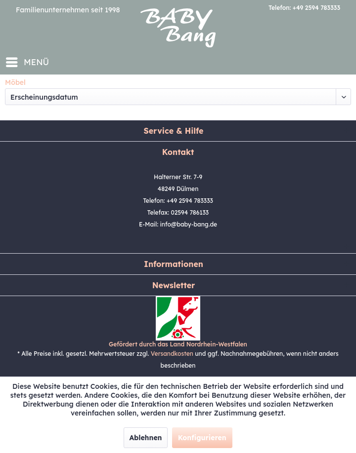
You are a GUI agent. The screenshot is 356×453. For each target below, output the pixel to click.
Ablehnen (145, 437)
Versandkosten (172, 353)
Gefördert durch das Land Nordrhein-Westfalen (178, 344)
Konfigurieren (202, 437)
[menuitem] (27, 62)
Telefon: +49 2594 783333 (304, 7)
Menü (27, 60)
